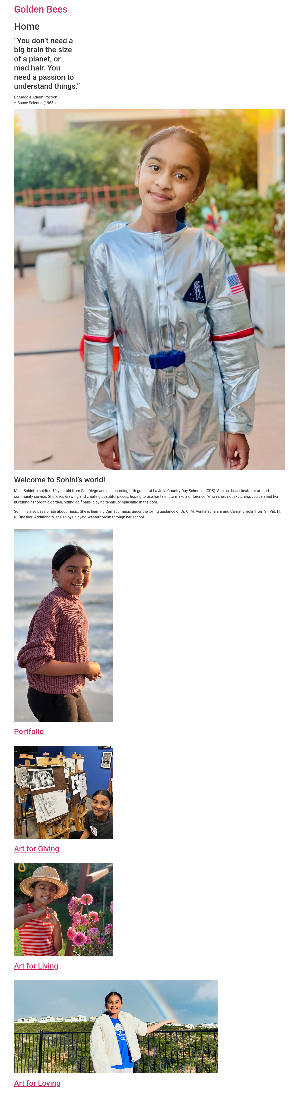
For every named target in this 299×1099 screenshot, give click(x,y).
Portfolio (29, 731)
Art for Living (36, 965)
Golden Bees (41, 9)
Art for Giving (36, 848)
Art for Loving (37, 1083)
